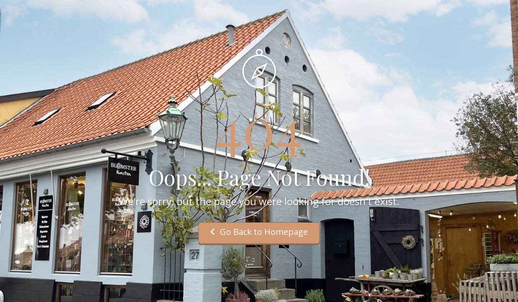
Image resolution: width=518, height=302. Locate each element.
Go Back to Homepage (259, 231)
